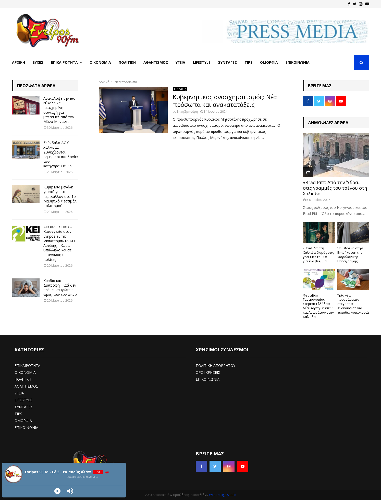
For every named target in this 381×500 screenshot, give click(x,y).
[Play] (57, 491)
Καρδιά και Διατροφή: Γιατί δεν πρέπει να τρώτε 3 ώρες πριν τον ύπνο (60, 287)
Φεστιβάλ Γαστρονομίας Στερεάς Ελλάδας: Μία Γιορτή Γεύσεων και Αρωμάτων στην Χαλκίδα (318, 306)
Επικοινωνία (298, 62)
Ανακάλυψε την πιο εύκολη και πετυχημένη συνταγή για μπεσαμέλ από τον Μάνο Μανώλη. (59, 110)
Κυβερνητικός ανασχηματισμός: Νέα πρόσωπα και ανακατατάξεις (225, 101)
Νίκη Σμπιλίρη (187, 111)
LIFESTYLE (23, 400)
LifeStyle (202, 62)
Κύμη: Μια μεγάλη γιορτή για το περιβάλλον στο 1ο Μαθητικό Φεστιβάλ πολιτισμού (60, 196)
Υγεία (180, 62)
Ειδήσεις (180, 89)
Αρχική (18, 62)
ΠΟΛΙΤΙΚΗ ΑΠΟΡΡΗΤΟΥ (215, 365)
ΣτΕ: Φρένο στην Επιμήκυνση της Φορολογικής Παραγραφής (350, 254)
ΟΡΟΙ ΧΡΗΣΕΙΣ (208, 372)
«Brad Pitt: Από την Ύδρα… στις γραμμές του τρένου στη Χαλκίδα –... (335, 187)
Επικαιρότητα (64, 62)
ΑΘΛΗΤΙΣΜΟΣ (26, 386)
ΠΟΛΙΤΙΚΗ (23, 379)
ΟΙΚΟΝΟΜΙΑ (25, 372)
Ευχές (38, 62)
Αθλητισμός (155, 62)
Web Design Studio (222, 495)
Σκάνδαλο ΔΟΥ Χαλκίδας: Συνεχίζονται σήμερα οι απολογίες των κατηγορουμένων (60, 154)
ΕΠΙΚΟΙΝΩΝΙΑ (26, 427)
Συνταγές (227, 62)
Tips (248, 62)
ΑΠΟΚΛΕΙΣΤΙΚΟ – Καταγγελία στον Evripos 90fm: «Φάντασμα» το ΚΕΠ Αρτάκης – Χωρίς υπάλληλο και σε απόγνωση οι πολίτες (60, 243)
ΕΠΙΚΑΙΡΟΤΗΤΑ (27, 365)
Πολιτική (127, 62)
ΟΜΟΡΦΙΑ (23, 420)
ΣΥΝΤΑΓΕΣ (24, 406)
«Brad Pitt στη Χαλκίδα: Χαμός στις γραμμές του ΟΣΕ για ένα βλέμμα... (318, 254)
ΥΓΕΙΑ (19, 393)
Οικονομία (100, 62)
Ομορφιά (269, 62)
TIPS (18, 413)
